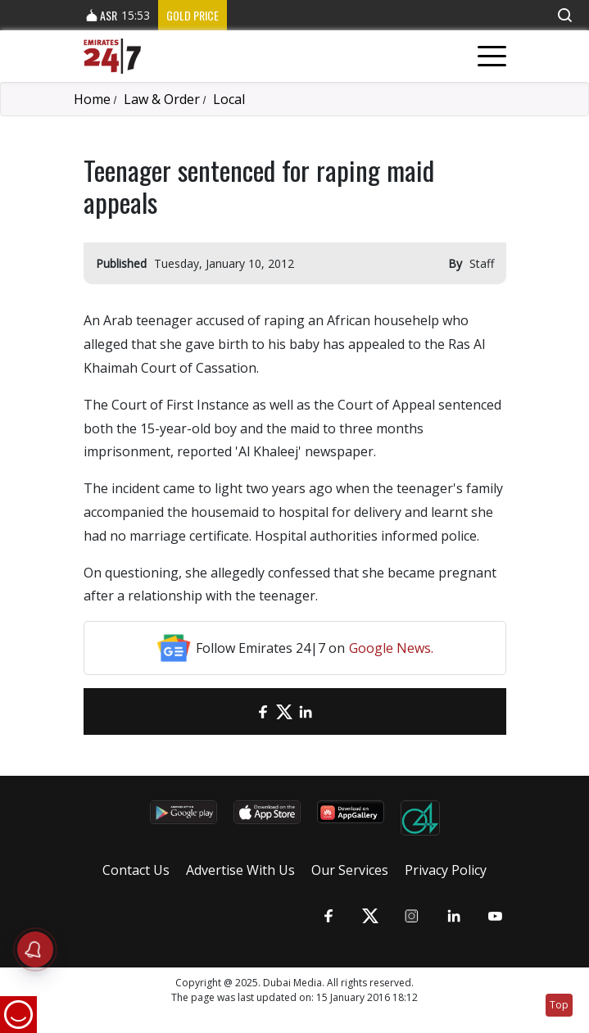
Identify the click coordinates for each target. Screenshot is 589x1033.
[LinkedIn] (305, 711)
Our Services (349, 870)
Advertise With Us (240, 870)
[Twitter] (284, 711)
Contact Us (136, 870)
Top (559, 1005)
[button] (564, 15)
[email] (241, 711)
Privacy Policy (446, 870)
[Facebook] (263, 711)
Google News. (391, 648)
